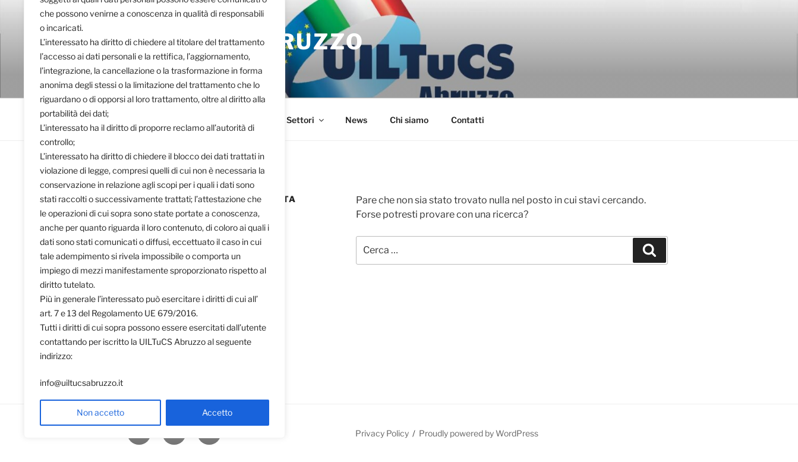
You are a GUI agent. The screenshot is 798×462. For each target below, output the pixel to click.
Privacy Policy (382, 433)
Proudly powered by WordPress (478, 433)
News (356, 120)
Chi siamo (409, 120)
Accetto (217, 412)
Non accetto (100, 412)
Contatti (467, 120)
